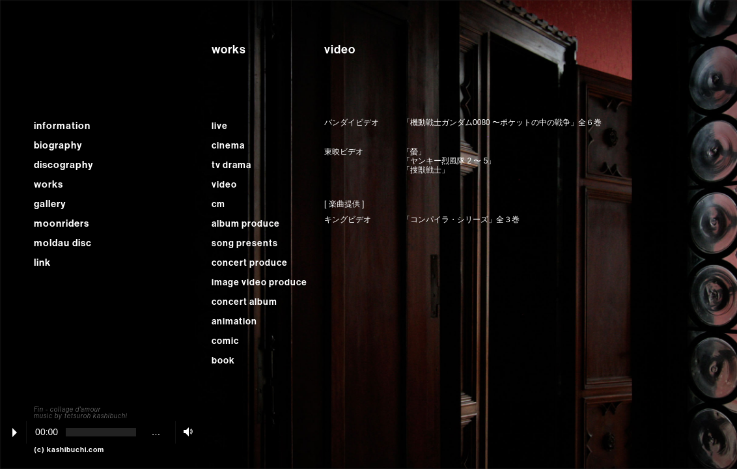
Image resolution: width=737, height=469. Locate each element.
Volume (185, 431)
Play (14, 432)
